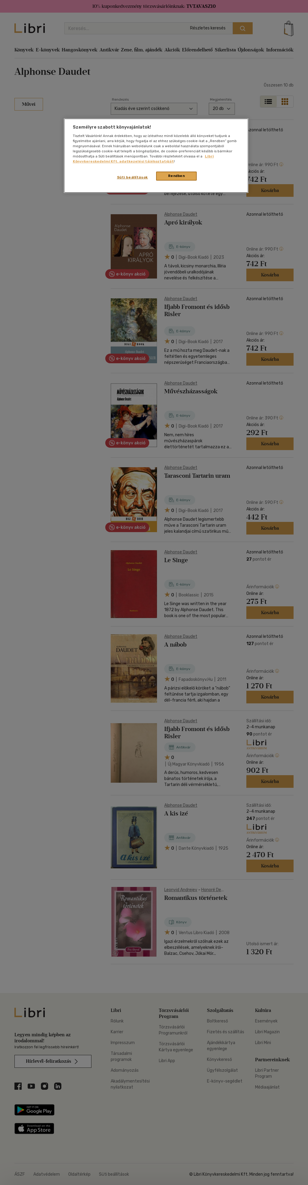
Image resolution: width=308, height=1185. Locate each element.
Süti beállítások (132, 177)
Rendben (176, 176)
